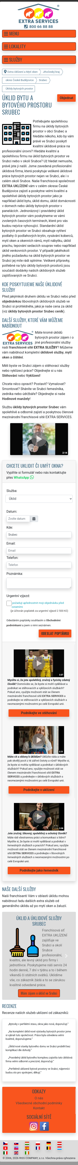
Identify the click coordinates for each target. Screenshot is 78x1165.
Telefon (11, 558)
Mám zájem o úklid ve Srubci (39, 993)
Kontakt (39, 1108)
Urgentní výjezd (17, 596)
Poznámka (14, 574)
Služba (11, 491)
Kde (9, 527)
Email (10, 543)
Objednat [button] (66, 98)
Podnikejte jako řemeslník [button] (39, 870)
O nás (39, 1098)
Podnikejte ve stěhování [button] (39, 713)
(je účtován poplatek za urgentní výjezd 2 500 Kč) (39, 610)
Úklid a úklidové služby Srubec (39, 920)
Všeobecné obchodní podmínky (39, 1103)
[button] (39, 34)
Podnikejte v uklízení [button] (39, 790)
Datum (11, 511)
